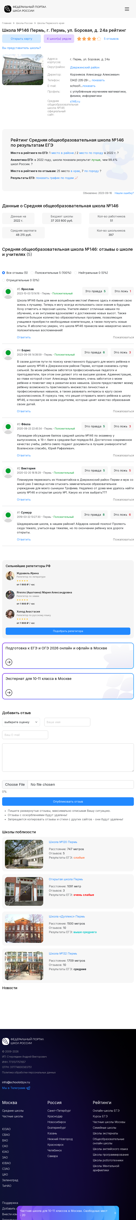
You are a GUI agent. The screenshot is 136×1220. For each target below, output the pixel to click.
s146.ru (75, 101)
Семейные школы (104, 1127)
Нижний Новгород (60, 1139)
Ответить (24, 337)
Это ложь (122, 291)
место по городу (91, 153)
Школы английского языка (110, 1149)
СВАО (6, 1134)
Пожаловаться (123, 337)
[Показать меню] (127, 9)
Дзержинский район (84, 67)
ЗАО (5, 1157)
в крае (75, 171)
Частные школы (12, 1116)
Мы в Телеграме (16, 1088)
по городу (91, 171)
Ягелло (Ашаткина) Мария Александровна (44, 592)
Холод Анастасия (28, 611)
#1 (18, 512)
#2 (18, 468)
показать (98, 80)
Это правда (95, 291)
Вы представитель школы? (21, 48)
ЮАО (5, 1152)
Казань (52, 1133)
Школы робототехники (108, 1160)
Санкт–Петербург (59, 1110)
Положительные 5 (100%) (53, 272)
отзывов (111, 38)
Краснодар (55, 1116)
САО (5, 1146)
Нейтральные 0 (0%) (93, 272)
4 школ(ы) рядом (59, 38)
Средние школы (13, 1110)
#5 (18, 289)
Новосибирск (56, 1122)
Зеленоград (10, 1180)
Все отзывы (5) (17, 272)
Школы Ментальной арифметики (106, 1168)
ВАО (5, 1140)
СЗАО (6, 1169)
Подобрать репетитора (68, 631)
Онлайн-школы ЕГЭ (106, 1110)
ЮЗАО (6, 1129)
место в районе (62, 153)
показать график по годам (55, 178)
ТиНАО (6, 1186)
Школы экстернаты (105, 1133)
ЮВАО (6, 1163)
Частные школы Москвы (109, 1122)
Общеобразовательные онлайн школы (108, 1141)
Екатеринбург (56, 1127)
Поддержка (10, 1203)
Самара (52, 1156)
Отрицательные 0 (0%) (22, 280)
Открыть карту (21, 38)
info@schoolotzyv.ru (16, 1082)
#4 (19, 350)
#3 (18, 424)
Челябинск (54, 1150)
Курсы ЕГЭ (100, 1116)
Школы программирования (111, 1154)
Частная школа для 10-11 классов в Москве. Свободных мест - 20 (63, 1213)
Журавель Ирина (28, 573)
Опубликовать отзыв (68, 801)
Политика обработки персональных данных (29, 1072)
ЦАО (5, 1174)
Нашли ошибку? (124, 193)
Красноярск (55, 1144)
